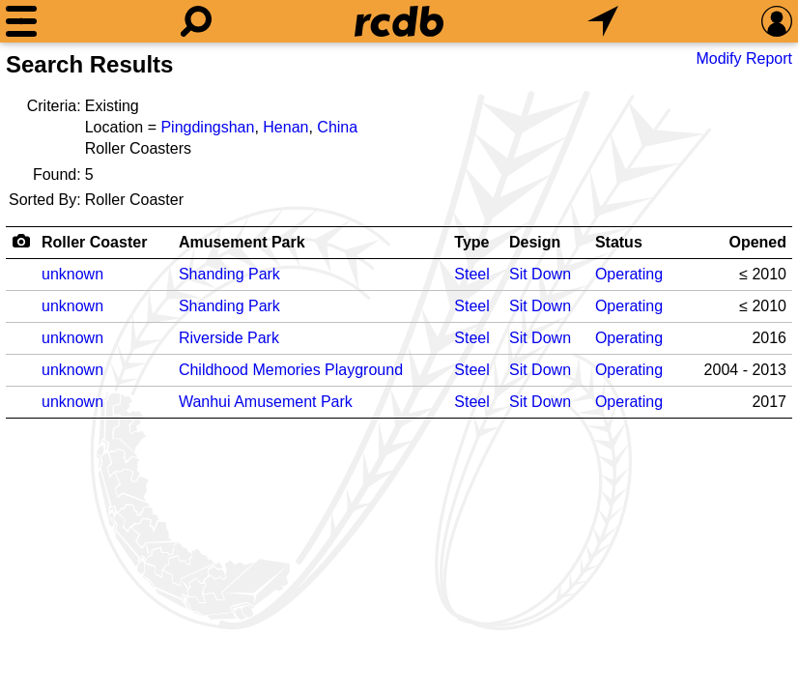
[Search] (196, 21)
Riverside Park (229, 338)
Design (534, 242)
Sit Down (540, 274)
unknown (72, 274)
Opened (757, 242)
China (337, 127)
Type (471, 242)
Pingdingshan (207, 127)
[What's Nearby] (602, 21)
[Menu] (21, 21)
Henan (285, 127)
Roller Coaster (94, 242)
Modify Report (744, 58)
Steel (471, 274)
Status (618, 242)
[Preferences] (776, 21)
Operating (629, 274)
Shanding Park (229, 274)
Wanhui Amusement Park (266, 401)
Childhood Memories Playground (291, 370)
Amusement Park (242, 242)
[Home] (399, 21)
